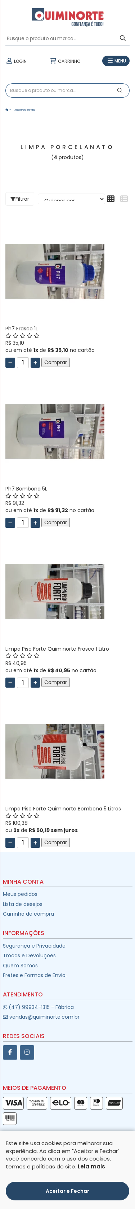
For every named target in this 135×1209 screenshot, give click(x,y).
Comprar (55, 362)
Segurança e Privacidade (34, 945)
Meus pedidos (20, 894)
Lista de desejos (22, 904)
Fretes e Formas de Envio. (35, 975)
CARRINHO (64, 61)
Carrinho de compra (28, 913)
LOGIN (16, 61)
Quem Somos (20, 965)
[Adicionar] (35, 363)
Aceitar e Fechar (67, 1191)
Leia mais (91, 1166)
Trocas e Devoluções (29, 955)
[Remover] (10, 363)
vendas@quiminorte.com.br (41, 1016)
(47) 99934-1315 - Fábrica (38, 1007)
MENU (116, 61)
